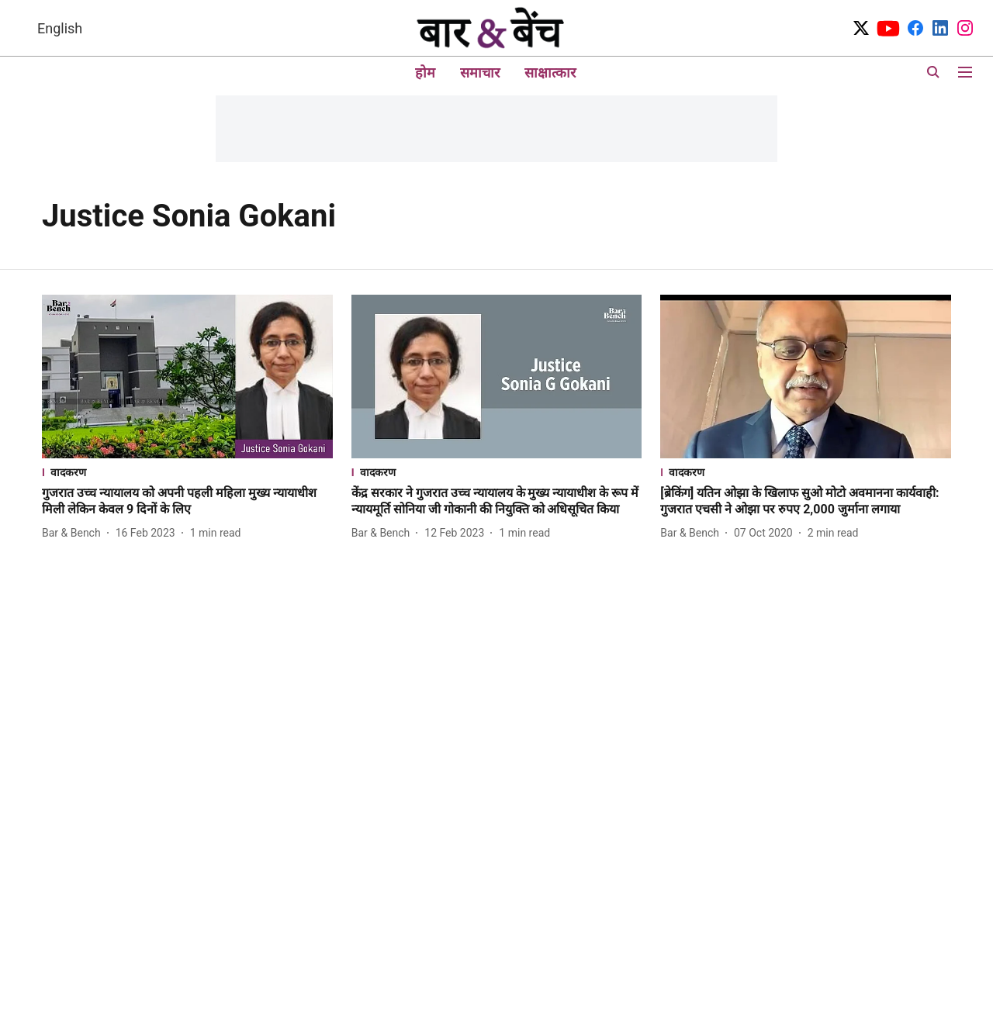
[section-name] (187, 472)
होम (425, 72)
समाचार (480, 72)
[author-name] (74, 533)
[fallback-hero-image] (187, 376)
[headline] (187, 501)
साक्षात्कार (550, 72)
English (59, 28)
